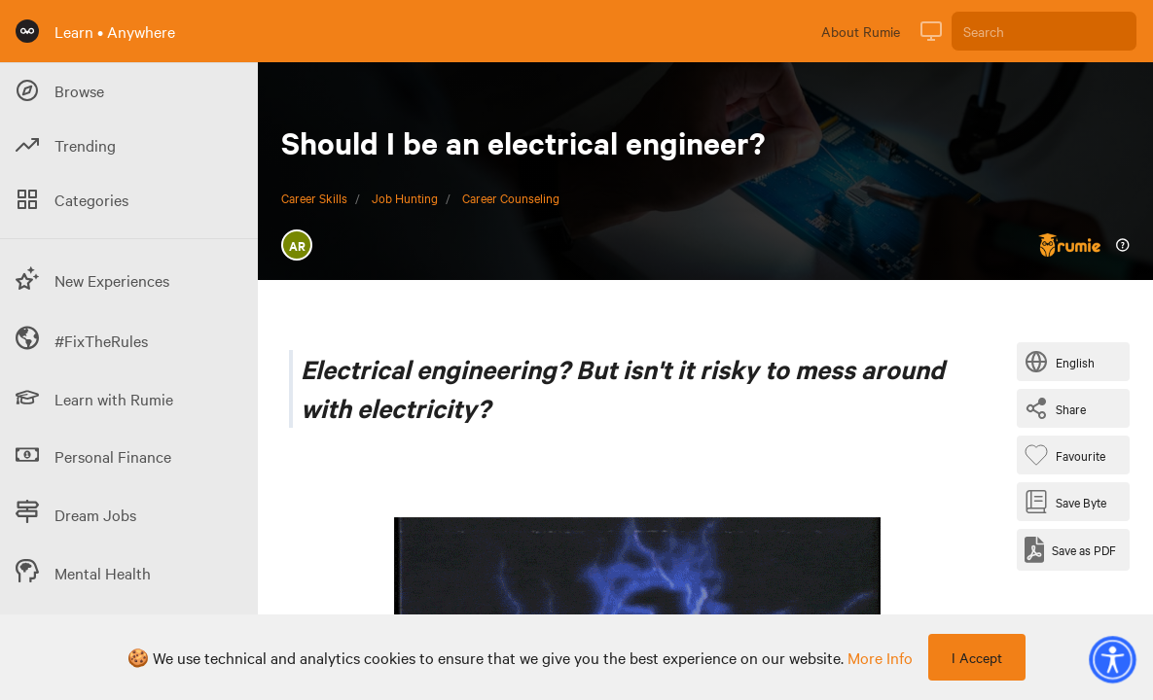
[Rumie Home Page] (27, 31)
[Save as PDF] (1070, 550)
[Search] (1044, 31)
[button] (1112, 659)
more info (880, 657)
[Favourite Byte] (1069, 455)
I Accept (977, 657)
